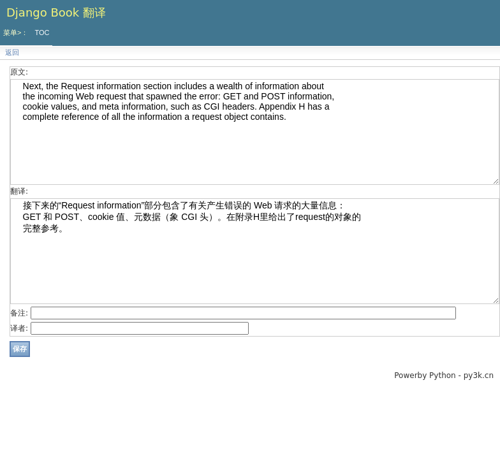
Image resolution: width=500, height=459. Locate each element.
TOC (41, 32)
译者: (19, 328)
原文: (19, 72)
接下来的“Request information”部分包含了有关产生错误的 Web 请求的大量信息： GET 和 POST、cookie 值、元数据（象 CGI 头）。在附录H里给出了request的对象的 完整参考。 (254, 251)
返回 (12, 52)
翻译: (19, 191)
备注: (19, 313)
